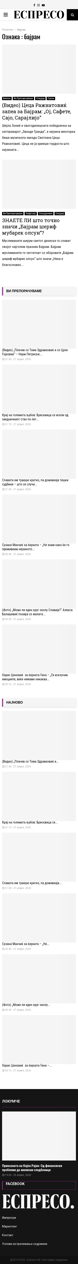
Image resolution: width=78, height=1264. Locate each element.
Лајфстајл (31, 213)
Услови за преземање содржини (24, 1244)
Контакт (7, 1235)
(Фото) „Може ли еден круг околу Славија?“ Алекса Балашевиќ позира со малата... (37, 612)
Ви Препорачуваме (23, 98)
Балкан (7, 98)
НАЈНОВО (14, 702)
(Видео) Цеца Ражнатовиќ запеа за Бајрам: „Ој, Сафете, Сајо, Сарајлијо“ (36, 111)
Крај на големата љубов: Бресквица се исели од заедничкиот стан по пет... (35, 417)
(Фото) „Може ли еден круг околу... (26, 1005)
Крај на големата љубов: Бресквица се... (30, 822)
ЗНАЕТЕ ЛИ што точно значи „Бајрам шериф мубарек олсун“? (31, 226)
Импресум (9, 1217)
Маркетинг (9, 1226)
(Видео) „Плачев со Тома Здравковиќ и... (30, 761)
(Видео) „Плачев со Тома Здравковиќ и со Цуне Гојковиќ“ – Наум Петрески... (35, 352)
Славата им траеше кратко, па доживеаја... (32, 883)
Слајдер (40, 98)
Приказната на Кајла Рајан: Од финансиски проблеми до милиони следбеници (32, 1168)
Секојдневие (45, 213)
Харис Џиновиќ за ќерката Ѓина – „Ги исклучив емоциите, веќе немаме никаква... (35, 677)
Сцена (51, 98)
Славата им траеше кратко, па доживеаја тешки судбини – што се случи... (35, 482)
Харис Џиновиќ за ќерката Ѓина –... (27, 1065)
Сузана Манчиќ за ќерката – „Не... (26, 944)
